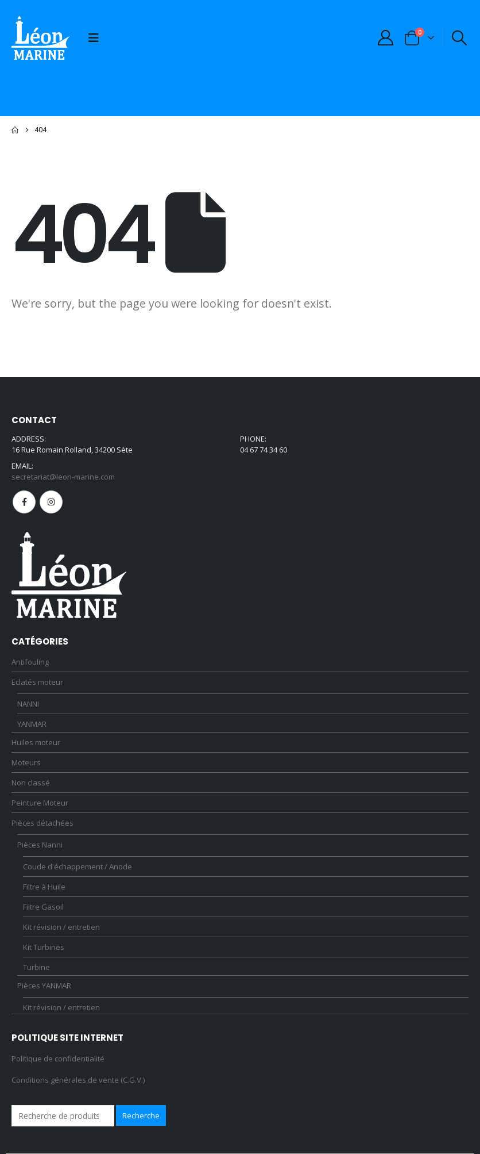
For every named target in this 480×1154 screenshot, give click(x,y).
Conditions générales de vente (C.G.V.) (78, 1080)
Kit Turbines (43, 947)
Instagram (51, 501)
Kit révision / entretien (61, 927)
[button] (93, 38)
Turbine (36, 967)
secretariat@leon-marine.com (63, 476)
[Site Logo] (40, 38)
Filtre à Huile (44, 886)
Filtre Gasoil (43, 907)
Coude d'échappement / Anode (77, 866)
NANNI (28, 704)
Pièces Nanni (40, 844)
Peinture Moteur (39, 803)
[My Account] (385, 37)
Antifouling (30, 662)
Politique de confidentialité (57, 1058)
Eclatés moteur (37, 682)
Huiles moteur (35, 742)
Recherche (141, 1115)
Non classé (30, 782)
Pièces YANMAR (44, 985)
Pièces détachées (42, 823)
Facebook (24, 501)
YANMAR (32, 724)
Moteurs (26, 762)
